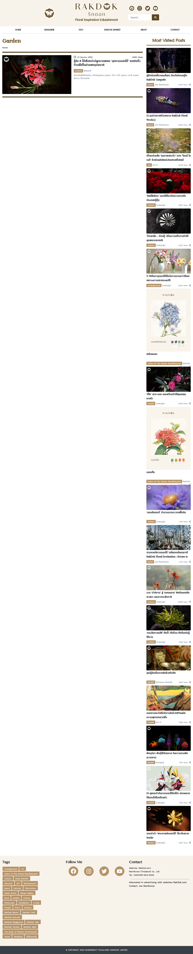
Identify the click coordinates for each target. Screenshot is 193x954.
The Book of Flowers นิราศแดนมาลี (20, 931)
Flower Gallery (27, 893)
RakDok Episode (12, 917)
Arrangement (154, 285)
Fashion (17, 888)
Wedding (18, 936)
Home (18, 29)
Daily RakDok (21, 878)
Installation (24, 902)
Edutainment (30, 883)
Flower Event (10, 893)
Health (151, 403)
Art (149, 165)
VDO (81, 29)
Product (28, 907)
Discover (8, 883)
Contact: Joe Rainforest (142, 886)
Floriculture (30, 888)
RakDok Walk (30, 926)
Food (6, 897)
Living (36, 902)
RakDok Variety (11, 926)
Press (17, 907)
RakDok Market (112, 29)
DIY (18, 883)
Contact (175, 29)
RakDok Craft (29, 912)
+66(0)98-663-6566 (143, 875)
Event (150, 84)
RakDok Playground (13, 922)
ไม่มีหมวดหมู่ (31, 936)
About (144, 29)
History (151, 842)
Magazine (49, 29)
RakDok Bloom (11, 912)
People (151, 722)
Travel (7, 936)
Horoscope (9, 902)
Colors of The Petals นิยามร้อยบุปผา (164, 363)
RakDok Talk (33, 922)
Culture (78, 70)
